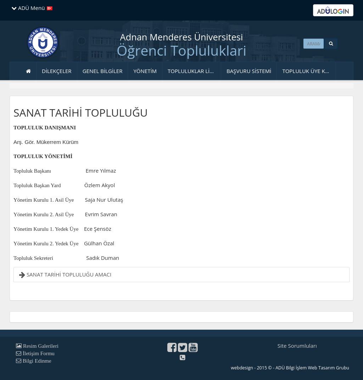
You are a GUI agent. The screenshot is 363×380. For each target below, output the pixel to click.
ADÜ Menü (28, 7)
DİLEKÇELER (57, 70)
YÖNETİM (145, 70)
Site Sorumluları (297, 345)
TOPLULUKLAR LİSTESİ (194, 70)
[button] (330, 43)
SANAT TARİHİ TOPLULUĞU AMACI (65, 274)
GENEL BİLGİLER (103, 70)
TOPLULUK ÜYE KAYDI (309, 70)
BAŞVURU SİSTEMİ (249, 70)
